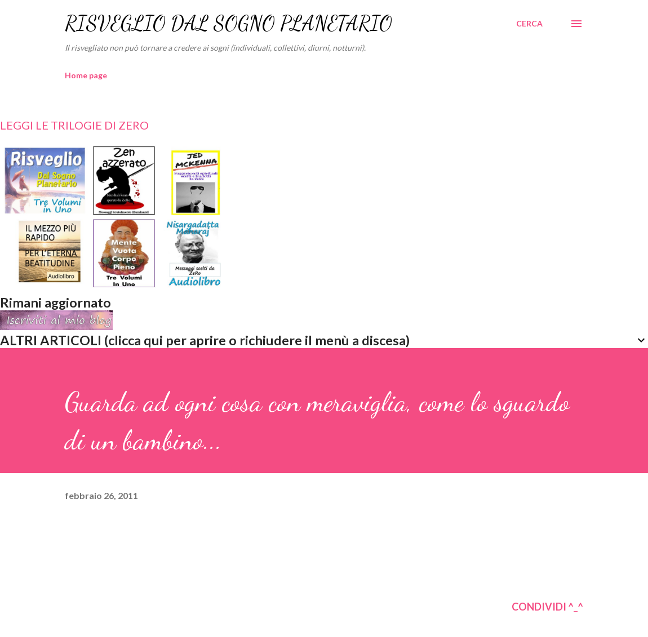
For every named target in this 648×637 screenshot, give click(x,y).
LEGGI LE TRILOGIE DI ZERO (74, 125)
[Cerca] (529, 24)
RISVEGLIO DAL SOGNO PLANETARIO (228, 23)
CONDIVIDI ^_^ (547, 606)
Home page (86, 75)
